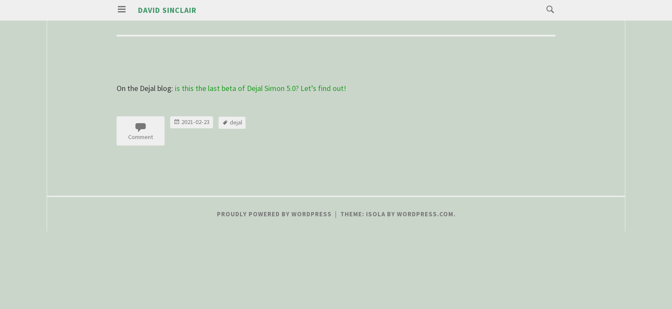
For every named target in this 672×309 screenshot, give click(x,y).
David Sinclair (167, 10)
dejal (236, 122)
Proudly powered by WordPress (274, 214)
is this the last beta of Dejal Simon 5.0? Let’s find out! (260, 88)
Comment (140, 137)
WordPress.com (425, 214)
